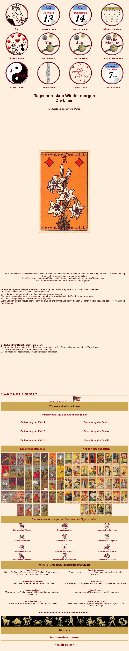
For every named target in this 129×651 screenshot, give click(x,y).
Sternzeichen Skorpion (64, 550)
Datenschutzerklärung (58, 637)
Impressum (75, 637)
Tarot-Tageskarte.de (32, 601)
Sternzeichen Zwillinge (107, 529)
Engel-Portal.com (32, 570)
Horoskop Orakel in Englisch (64, 401)
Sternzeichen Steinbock (22, 559)
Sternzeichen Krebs (22, 540)
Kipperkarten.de (96, 590)
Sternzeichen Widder (22, 529)
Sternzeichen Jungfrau (107, 540)
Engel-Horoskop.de (96, 570)
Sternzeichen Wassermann (64, 559)
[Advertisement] (64, 130)
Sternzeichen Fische (107, 559)
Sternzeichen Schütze (107, 550)
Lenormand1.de (32, 590)
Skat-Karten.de (96, 581)
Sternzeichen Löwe (64, 540)
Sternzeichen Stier (64, 529)
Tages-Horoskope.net (96, 601)
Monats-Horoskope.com (33, 581)
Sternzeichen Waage (22, 550)
